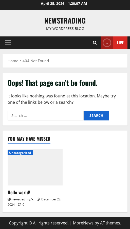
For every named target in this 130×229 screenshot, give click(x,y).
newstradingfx (22, 199)
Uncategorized (20, 153)
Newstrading (65, 20)
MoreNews (83, 223)
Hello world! (19, 192)
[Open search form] (95, 43)
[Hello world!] (35, 167)
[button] (8, 42)
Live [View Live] (112, 42)
